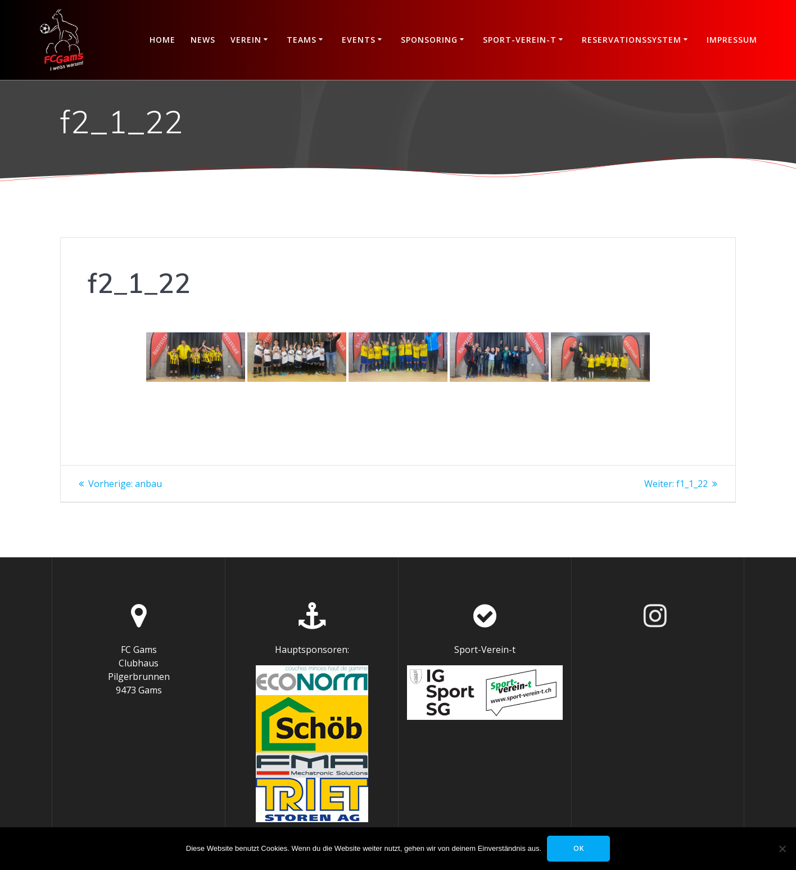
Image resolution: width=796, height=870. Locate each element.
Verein (245, 39)
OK (578, 848)
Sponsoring (429, 39)
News (203, 39)
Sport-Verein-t (520, 39)
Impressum (732, 39)
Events (359, 39)
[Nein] (782, 848)
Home (162, 39)
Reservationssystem (631, 39)
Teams (301, 39)
